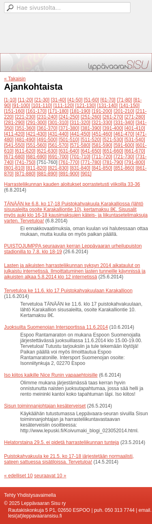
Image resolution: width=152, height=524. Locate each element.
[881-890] (47, 174)
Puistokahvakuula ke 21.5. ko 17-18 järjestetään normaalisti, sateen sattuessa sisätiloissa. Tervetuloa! (69, 459)
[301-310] (58, 122)
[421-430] (36, 134)
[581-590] (102, 145)
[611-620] (25, 151)
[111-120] (63, 105)
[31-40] (58, 100)
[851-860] (123, 168)
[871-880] (25, 174)
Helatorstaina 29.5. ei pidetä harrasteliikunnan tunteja (61, 442)
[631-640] (69, 151)
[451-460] (102, 134)
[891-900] (69, 174)
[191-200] (102, 111)
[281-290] (14, 122)
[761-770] (69, 162)
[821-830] (58, 168)
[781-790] (113, 162)
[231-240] (47, 117)
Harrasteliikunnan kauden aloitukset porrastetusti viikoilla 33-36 (72, 184)
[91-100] (21, 105)
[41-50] (74, 100)
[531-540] (134, 139)
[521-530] (113, 139)
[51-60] (91, 100)
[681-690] (36, 157)
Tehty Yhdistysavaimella (30, 495)
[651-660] (113, 151)
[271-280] (134, 117)
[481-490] (25, 139)
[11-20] (25, 100)
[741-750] (25, 162)
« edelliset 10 (18, 476)
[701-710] (80, 157)
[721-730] (123, 157)
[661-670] (134, 151)
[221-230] (25, 117)
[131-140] (107, 105)
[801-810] (14, 168)
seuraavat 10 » (50, 476)
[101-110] (41, 105)
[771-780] (91, 162)
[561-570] (58, 145)
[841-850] (102, 168)
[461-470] (123, 134)
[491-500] (47, 139)
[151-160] (14, 111)
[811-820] (36, 168)
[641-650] (91, 151)
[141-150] (129, 105)
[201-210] (123, 111)
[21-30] (41, 100)
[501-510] (69, 139)
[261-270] (113, 117)
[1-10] (10, 100)
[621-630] (47, 151)
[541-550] (14, 145)
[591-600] (123, 145)
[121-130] (85, 105)
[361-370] (47, 128)
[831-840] (80, 168)
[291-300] (36, 122)
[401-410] (134, 128)
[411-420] (14, 134)
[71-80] (124, 100)
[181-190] (80, 111)
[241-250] (69, 117)
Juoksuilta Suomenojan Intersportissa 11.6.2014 (56, 327)
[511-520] (91, 139)
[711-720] (102, 157)
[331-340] (123, 122)
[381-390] (91, 128)
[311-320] (80, 122)
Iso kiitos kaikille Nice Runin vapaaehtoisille (51, 375)
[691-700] (58, 157)
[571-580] (80, 145)
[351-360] (25, 128)
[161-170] (36, 111)
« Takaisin (15, 79)
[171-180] (58, 111)
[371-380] (69, 128)
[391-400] (113, 128)
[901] (86, 174)
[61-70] (108, 100)
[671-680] (14, 157)
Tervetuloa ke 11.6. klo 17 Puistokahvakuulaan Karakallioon (68, 290)
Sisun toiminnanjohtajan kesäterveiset (45, 406)
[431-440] (58, 134)
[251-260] (91, 117)
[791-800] (134, 162)
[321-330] (102, 122)
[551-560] (36, 145)
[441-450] (80, 134)
